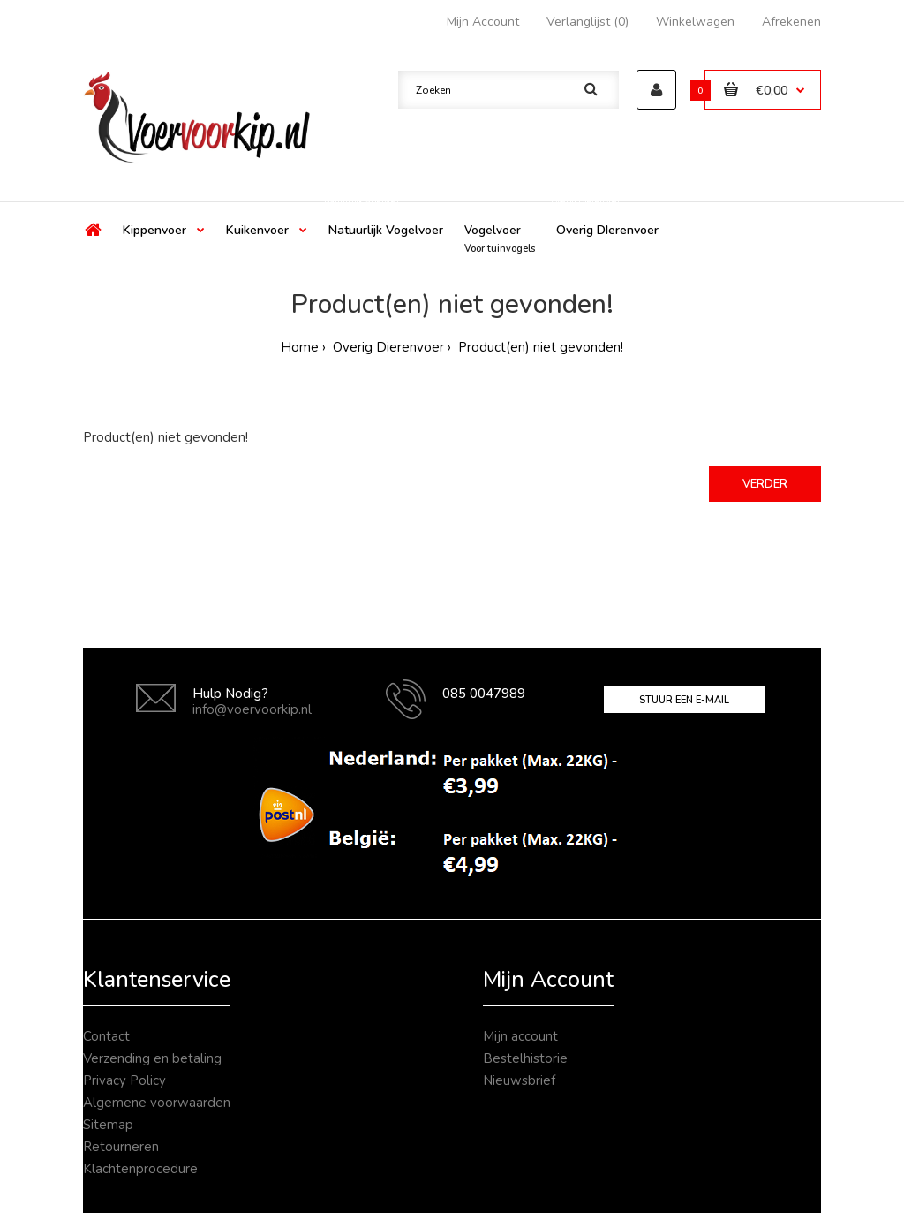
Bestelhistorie (525, 1058)
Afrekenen (791, 21)
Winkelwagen (695, 21)
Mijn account (520, 1036)
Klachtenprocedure (140, 1169)
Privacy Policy (124, 1080)
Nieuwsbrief (519, 1080)
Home (300, 347)
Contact (106, 1036)
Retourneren (121, 1147)
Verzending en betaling (152, 1058)
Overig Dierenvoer (386, 347)
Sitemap (108, 1124)
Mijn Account (483, 21)
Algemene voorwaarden (156, 1102)
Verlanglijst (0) (587, 21)
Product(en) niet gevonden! (539, 347)
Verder (764, 484)
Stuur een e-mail (684, 700)
